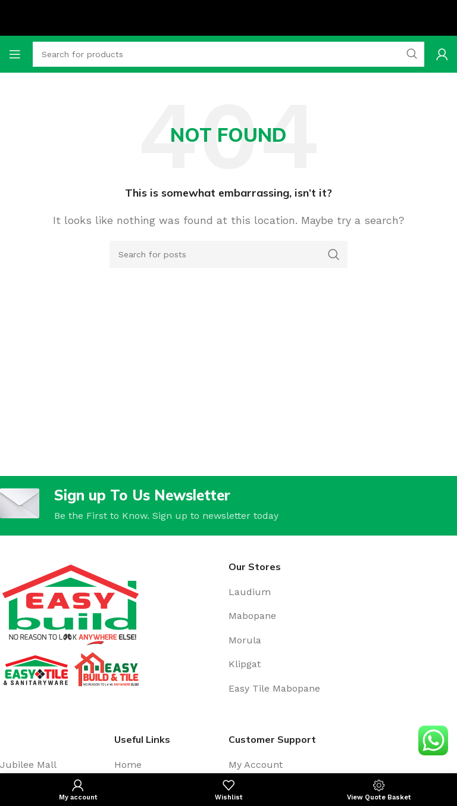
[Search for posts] (228, 254)
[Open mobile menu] (15, 54)
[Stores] (342, 592)
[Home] (171, 765)
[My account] (442, 54)
